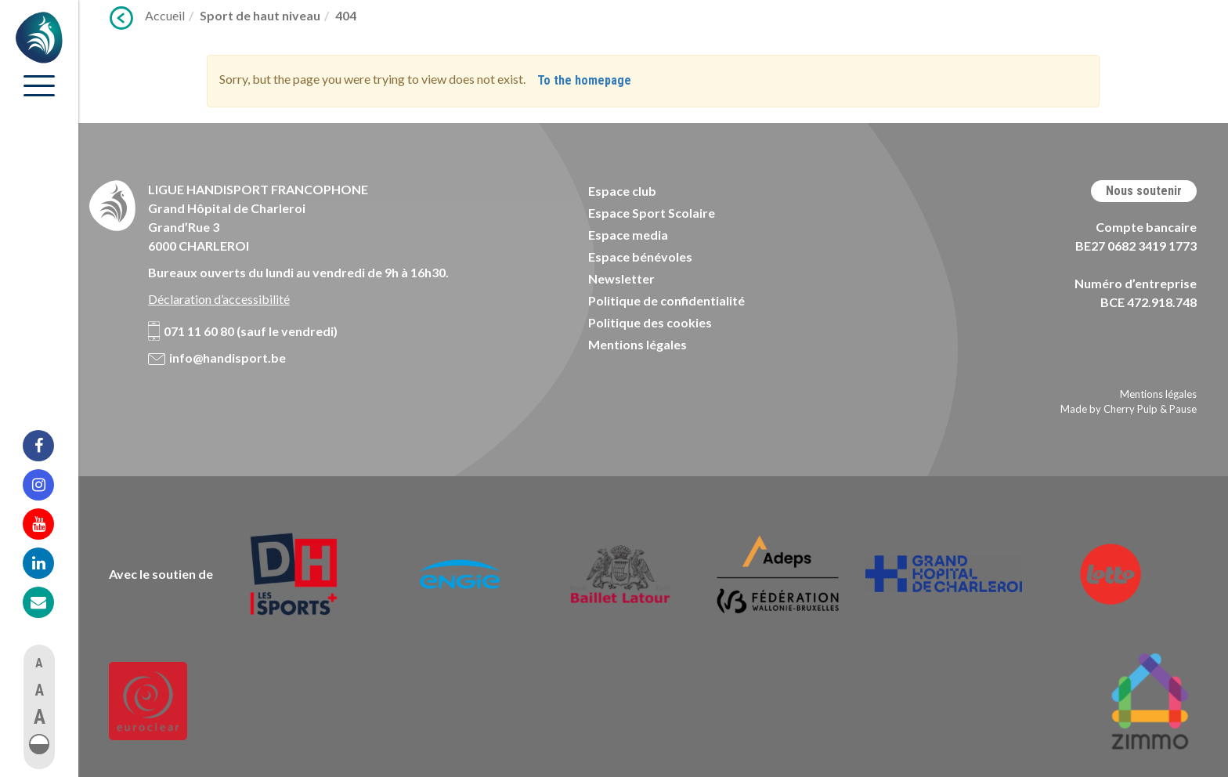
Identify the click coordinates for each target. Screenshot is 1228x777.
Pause (1183, 409)
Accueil (165, 15)
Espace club (622, 190)
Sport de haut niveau (260, 15)
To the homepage (584, 80)
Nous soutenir (1144, 190)
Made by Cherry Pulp (1109, 409)
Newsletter (621, 278)
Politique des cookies (650, 322)
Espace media (628, 234)
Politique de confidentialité (666, 300)
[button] (39, 744)
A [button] (39, 663)
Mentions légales (637, 344)
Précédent (121, 18)
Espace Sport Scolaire (651, 212)
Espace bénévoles (640, 256)
